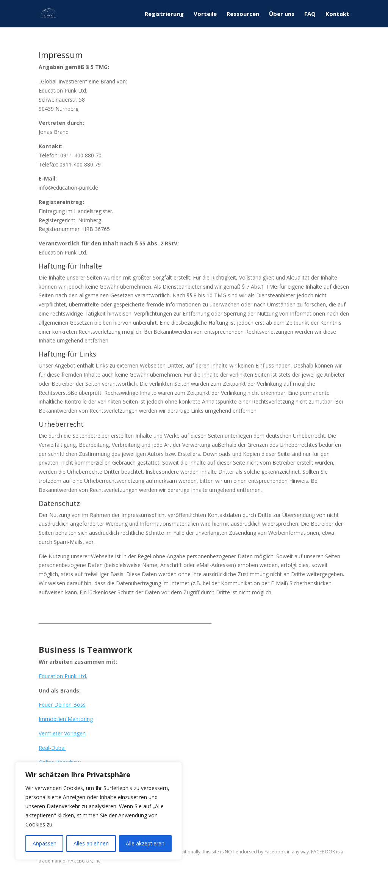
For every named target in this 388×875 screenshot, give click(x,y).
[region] (98, 811)
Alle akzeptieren (145, 843)
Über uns (281, 14)
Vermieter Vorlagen (62, 733)
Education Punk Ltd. (63, 676)
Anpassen (44, 843)
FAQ (310, 14)
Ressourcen (243, 14)
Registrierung (164, 14)
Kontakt (337, 14)
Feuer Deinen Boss (62, 704)
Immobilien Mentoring (66, 719)
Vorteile (205, 14)
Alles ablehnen (91, 843)
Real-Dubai (52, 747)
